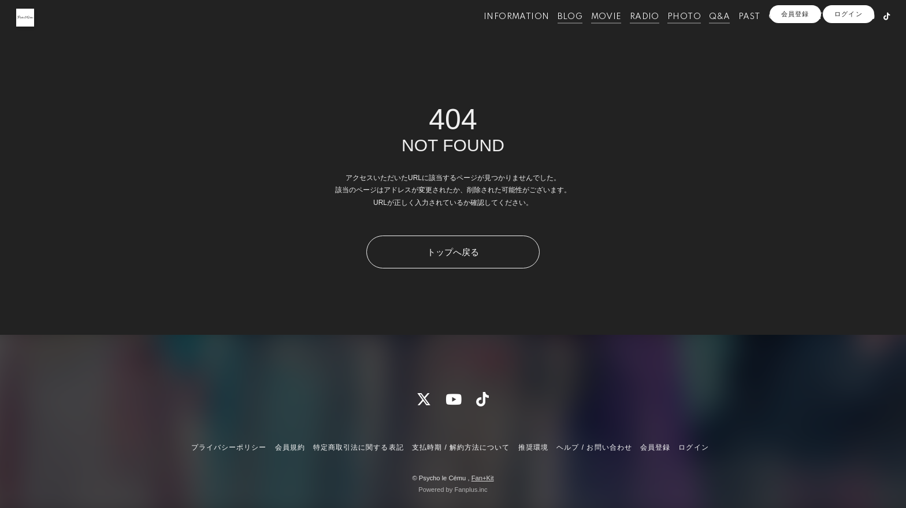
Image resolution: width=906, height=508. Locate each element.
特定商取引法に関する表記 (358, 447)
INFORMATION (498, 33)
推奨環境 (533, 447)
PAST (731, 33)
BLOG (552, 33)
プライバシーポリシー (228, 447)
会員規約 (290, 447)
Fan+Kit (482, 478)
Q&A (701, 33)
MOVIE (588, 33)
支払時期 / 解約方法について (461, 447)
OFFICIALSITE (781, 33)
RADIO (626, 33)
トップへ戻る (453, 252)
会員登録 (795, 53)
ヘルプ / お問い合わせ (594, 447)
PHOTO (666, 33)
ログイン (848, 53)
